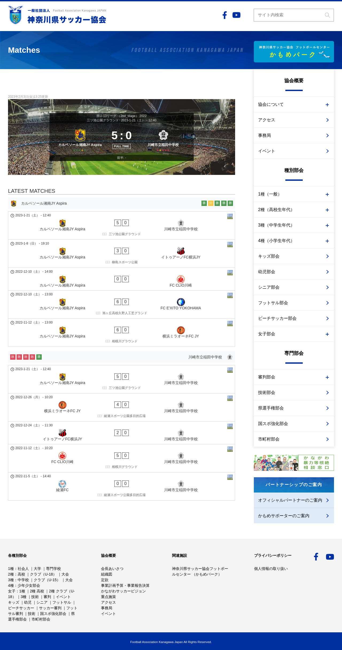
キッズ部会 (268, 256)
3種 (11, 580)
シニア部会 (268, 287)
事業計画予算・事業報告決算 (125, 585)
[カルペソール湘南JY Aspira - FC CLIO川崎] (121, 272)
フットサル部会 (273, 302)
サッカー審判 (50, 608)
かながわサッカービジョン (123, 591)
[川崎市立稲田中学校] (165, 147)
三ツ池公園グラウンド (103, 120)
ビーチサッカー (21, 608)
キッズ (13, 602)
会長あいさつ (112, 568)
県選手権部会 (271, 408)
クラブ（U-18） (43, 574)
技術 (35, 597)
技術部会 (266, 392)
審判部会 (266, 377)
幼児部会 (266, 271)
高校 (21, 574)
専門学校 (53, 568)
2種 (11, 574)
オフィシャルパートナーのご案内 (290, 500)
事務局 (264, 135)
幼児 (28, 602)
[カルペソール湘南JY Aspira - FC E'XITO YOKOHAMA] (121, 288)
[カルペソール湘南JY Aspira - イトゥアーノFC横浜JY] (121, 257)
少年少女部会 (29, 585)
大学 (37, 568)
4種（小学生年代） (276, 240)
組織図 (106, 574)
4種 (11, 585)
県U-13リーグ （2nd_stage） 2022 (121, 116)
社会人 (23, 568)
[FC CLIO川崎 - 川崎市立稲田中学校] (121, 394)
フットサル (61, 602)
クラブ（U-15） (47, 580)
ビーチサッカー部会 (277, 318)
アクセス (266, 120)
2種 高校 (37, 591)
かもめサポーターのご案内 (283, 515)
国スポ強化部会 (273, 423)
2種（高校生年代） (276, 209)
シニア (42, 602)
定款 (104, 580)
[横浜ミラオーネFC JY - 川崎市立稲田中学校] (121, 362)
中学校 (23, 580)
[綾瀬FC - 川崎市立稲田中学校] (121, 412)
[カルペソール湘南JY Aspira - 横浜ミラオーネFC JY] (121, 306)
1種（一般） (270, 194)
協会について (271, 104)
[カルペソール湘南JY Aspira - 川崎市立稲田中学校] (121, 239)
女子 (11, 591)
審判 (47, 597)
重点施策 (108, 597)
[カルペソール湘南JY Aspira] (78, 147)
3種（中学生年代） (276, 225)
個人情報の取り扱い (271, 568)
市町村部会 (268, 439)
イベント (266, 151)
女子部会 (266, 334)
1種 (11, 568)
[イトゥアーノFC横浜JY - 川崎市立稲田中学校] (121, 378)
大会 (65, 574)
